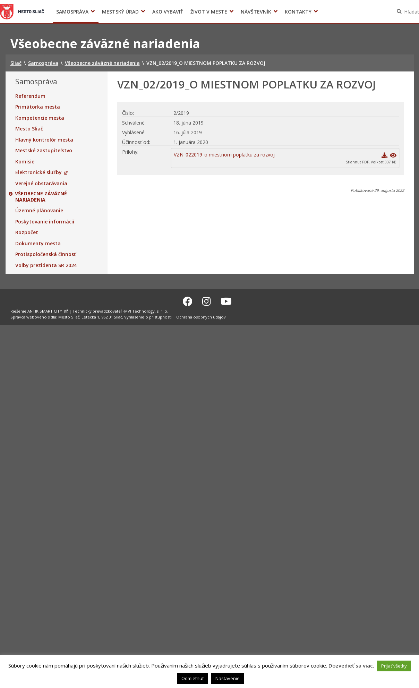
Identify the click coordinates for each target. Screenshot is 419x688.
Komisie (24, 162)
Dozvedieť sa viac (350, 665)
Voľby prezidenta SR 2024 (46, 265)
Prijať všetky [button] (394, 666)
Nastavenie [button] (227, 678)
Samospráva (72, 11)
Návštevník (256, 11)
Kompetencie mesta (39, 118)
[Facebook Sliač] (188, 300)
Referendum (30, 96)
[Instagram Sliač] (206, 300)
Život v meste (208, 11)
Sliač (22, 11)
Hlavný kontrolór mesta (44, 140)
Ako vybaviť (167, 11)
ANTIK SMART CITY (44, 310)
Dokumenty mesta (38, 243)
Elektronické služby (38, 172)
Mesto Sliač (29, 129)
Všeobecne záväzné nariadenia (41, 196)
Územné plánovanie (39, 210)
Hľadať (411, 11)
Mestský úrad (120, 11)
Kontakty (298, 11)
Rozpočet (26, 232)
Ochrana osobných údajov (201, 315)
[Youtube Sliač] (226, 300)
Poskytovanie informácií (44, 222)
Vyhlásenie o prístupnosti (148, 315)
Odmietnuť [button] (192, 678)
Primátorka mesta (37, 107)
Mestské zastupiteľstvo (43, 150)
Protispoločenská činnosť (45, 254)
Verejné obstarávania (41, 183)
